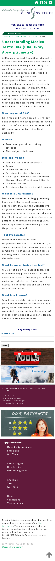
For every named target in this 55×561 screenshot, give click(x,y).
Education (21, 36)
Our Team (13, 454)
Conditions (13, 499)
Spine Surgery (15, 463)
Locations (13, 450)
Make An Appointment (20, 447)
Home (7, 36)
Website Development (12, 547)
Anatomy (12, 479)
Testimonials (15, 503)
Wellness (12, 486)
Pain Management (18, 470)
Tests (34, 36)
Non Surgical (14, 467)
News (10, 496)
